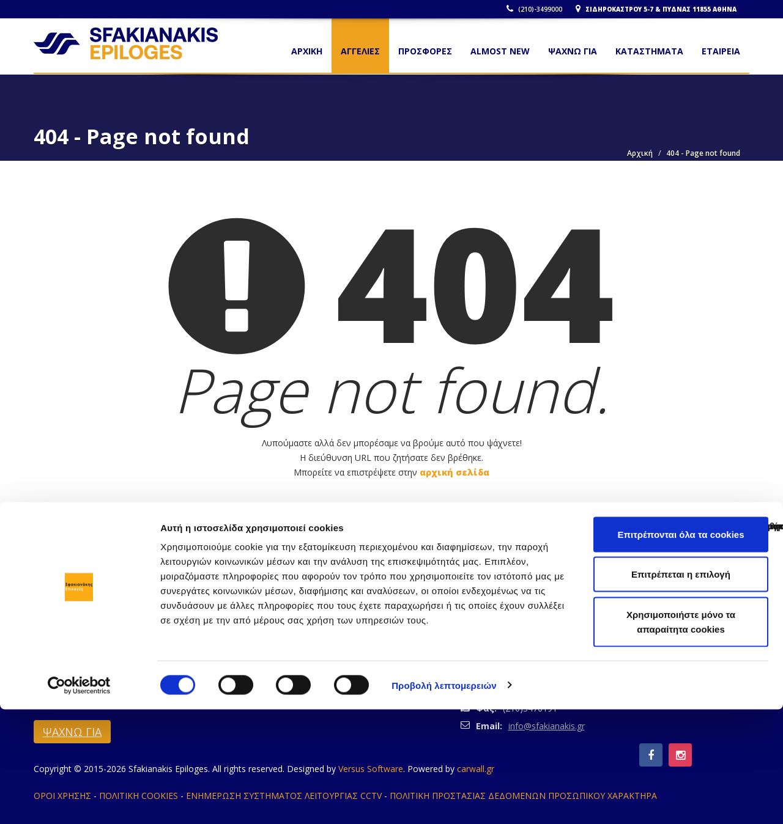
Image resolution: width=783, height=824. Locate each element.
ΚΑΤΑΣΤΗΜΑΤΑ (649, 51)
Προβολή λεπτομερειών (444, 800)
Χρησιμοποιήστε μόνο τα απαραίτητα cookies (680, 736)
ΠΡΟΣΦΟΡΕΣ (425, 51)
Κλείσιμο (39, 584)
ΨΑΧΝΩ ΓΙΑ (572, 51)
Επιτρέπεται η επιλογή (680, 689)
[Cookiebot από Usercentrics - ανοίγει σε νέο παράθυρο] (79, 800)
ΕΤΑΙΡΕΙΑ (721, 51)
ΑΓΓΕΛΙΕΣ (360, 51)
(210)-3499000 (538, 9)
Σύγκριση (741, 584)
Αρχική (640, 153)
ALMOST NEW (500, 51)
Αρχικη (306, 51)
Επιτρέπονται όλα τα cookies (680, 649)
